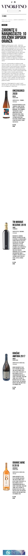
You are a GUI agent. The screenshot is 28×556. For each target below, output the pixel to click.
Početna (3, 19)
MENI (4, 16)
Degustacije (10, 19)
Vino (6, 19)
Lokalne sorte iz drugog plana (10, 514)
